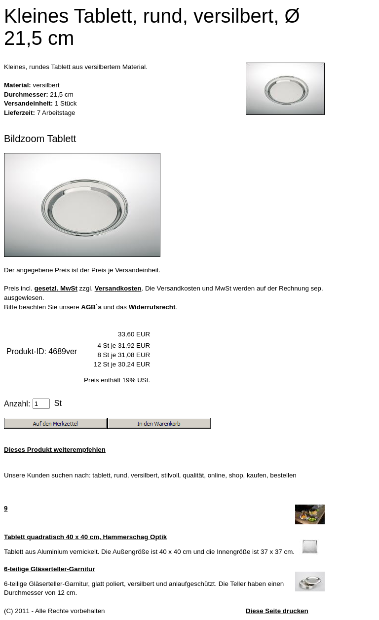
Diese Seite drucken (277, 611)
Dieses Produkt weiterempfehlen (55, 449)
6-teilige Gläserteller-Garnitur (49, 569)
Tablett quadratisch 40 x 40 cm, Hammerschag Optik (85, 537)
